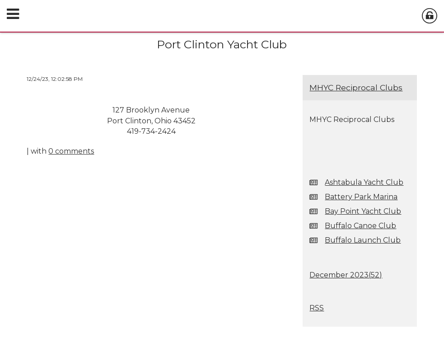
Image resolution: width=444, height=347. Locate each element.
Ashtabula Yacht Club (364, 182)
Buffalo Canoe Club (360, 225)
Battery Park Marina (361, 196)
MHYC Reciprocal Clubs (355, 87)
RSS (316, 308)
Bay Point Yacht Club (363, 211)
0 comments (71, 151)
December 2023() (345, 275)
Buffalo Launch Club (363, 240)
